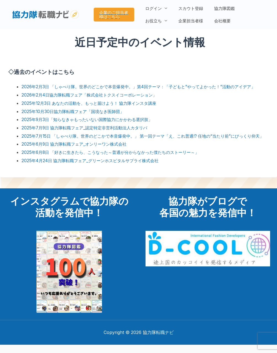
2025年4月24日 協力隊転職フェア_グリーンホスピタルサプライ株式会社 (94, 168)
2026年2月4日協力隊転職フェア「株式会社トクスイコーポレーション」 (93, 95)
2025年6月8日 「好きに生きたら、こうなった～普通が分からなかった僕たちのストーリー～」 (116, 160)
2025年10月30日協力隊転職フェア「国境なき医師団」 (75, 111)
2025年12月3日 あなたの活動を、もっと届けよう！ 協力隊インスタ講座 (93, 103)
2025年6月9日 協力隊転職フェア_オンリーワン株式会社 (77, 152)
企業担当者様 (159, 18)
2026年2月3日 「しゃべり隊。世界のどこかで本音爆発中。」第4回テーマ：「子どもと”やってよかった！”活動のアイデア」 (145, 86)
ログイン (155, 10)
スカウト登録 (189, 10)
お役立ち (247, 10)
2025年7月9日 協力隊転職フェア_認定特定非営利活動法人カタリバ (88, 127)
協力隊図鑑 (220, 10)
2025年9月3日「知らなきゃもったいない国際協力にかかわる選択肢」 (90, 119)
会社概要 (188, 18)
